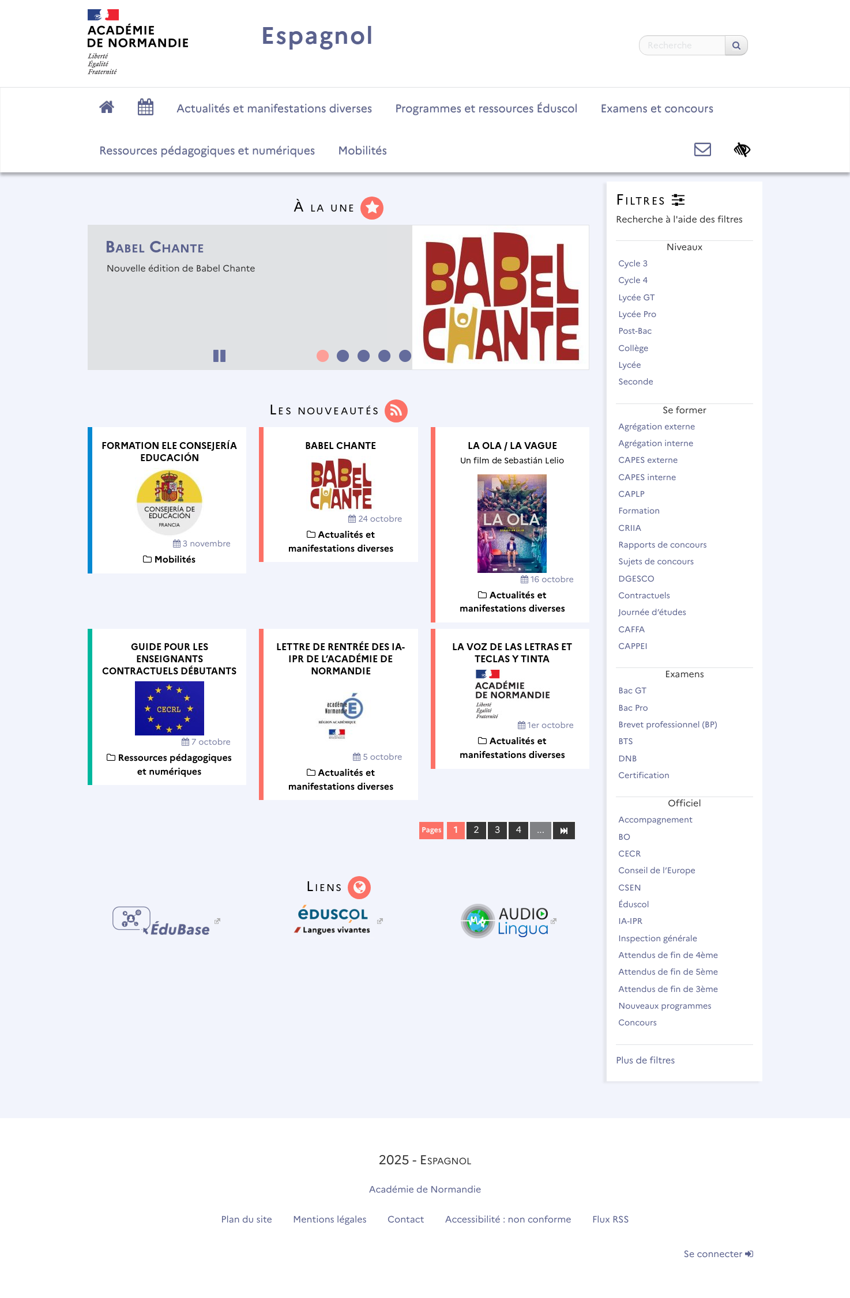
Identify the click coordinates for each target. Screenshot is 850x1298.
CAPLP (636, 494)
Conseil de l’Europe (661, 870)
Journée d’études (657, 612)
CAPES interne (652, 477)
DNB (632, 758)
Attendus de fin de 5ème (673, 972)
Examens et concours (657, 108)
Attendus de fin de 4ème (673, 955)
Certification (648, 775)
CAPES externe (653, 460)
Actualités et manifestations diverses (274, 108)
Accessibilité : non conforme (508, 1219)
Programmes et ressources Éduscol (486, 108)
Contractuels (649, 595)
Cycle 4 (638, 280)
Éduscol (638, 904)
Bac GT (637, 690)
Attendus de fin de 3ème (673, 989)
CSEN (634, 887)
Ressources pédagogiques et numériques (207, 150)
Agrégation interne (661, 443)
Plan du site (246, 1219)
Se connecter (718, 1254)
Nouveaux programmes (669, 1006)
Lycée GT (641, 297)
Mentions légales (330, 1219)
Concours (642, 1022)
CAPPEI (637, 646)
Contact (406, 1219)
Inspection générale (662, 938)
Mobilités (362, 150)
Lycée (634, 365)
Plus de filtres (645, 1060)
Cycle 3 (638, 263)
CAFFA (636, 629)
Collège (638, 348)
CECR (634, 853)
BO (629, 837)
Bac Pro (638, 708)
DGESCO (641, 578)
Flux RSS (610, 1219)
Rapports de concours (667, 544)
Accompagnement (660, 819)
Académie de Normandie (425, 1189)
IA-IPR (635, 921)
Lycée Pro (642, 314)
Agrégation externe (661, 426)
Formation (644, 510)
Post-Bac (640, 331)
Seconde (640, 381)
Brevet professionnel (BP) (672, 724)
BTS (630, 741)
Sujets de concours (661, 561)
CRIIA (635, 528)
